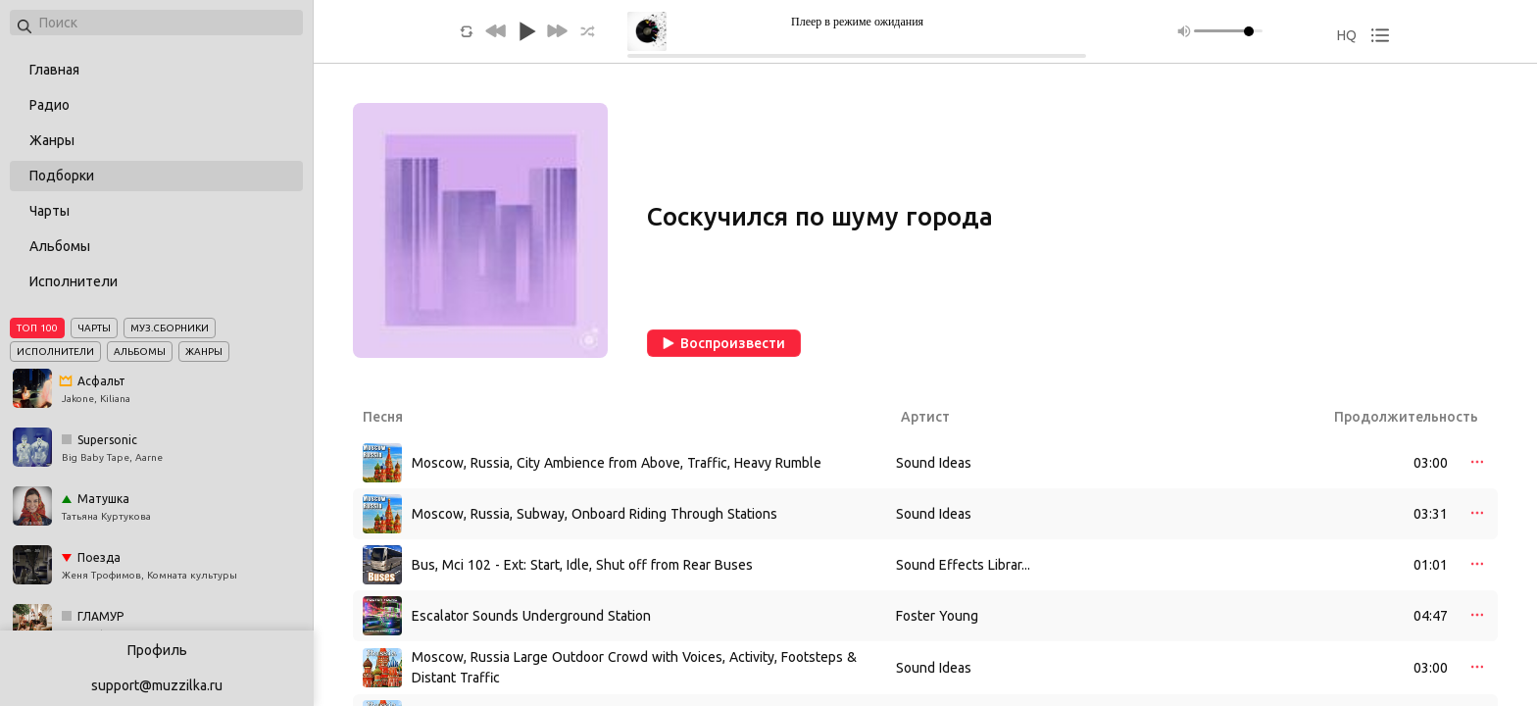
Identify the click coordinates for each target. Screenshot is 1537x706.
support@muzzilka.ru (157, 685)
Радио (49, 105)
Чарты (49, 211)
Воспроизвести (724, 343)
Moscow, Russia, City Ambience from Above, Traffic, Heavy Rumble (616, 463)
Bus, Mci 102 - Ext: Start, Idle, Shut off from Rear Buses (582, 565)
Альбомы (59, 246)
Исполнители (73, 281)
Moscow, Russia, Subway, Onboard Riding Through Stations (594, 514)
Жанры (51, 140)
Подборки (61, 175)
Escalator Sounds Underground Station (531, 616)
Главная (54, 69)
